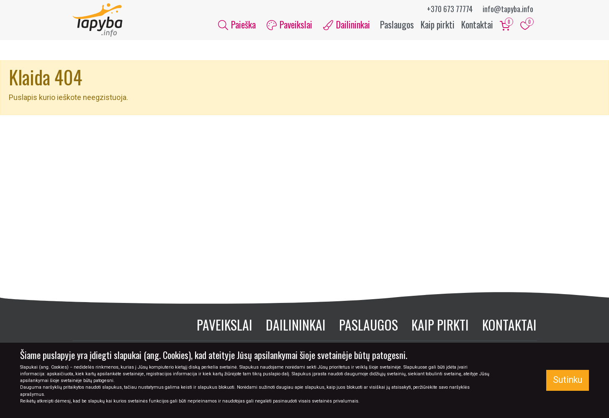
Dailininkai (296, 324)
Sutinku (567, 379)
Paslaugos (397, 24)
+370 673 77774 (450, 8)
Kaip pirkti (438, 24)
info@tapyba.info (508, 8)
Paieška (237, 24)
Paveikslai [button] (289, 24)
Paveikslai (224, 324)
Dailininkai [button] (346, 24)
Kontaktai (477, 24)
